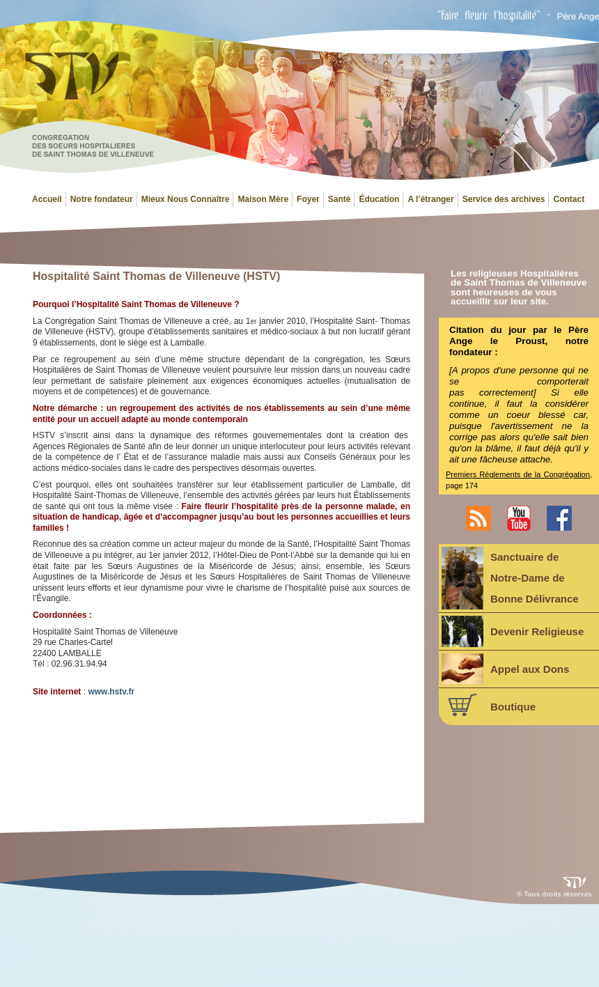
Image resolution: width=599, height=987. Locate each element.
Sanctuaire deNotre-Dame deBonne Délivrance (510, 578)
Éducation (379, 199)
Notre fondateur (101, 199)
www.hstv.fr (111, 692)
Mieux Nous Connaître (185, 199)
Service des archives (503, 199)
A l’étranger (430, 199)
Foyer (308, 199)
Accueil (47, 199)
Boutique (489, 705)
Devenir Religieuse (513, 631)
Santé (339, 199)
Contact (568, 199)
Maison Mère (263, 199)
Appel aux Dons (505, 669)
